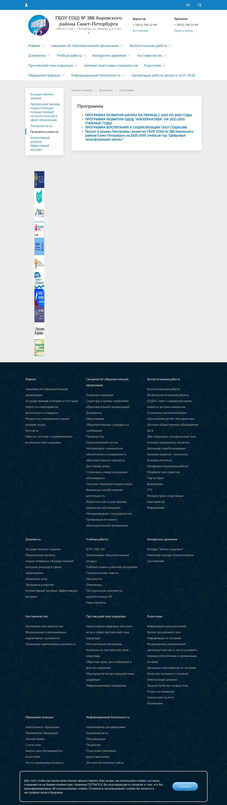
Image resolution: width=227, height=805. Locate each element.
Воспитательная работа (148, 45)
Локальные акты (41, 126)
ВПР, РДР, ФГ (95, 549)
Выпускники (155, 484)
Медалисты (94, 579)
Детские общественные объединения (173, 425)
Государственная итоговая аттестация (51, 401)
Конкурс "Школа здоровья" (165, 549)
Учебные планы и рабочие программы (112, 567)
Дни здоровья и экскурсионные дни (171, 436)
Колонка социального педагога (168, 442)
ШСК (150, 430)
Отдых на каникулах (161, 691)
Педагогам (93, 745)
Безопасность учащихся (41, 413)
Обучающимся (95, 739)
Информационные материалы (106, 685)
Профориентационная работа (167, 466)
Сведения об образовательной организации (85, 45)
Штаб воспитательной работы (168, 395)
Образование (95, 419)
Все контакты (140, 30)
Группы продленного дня (163, 632)
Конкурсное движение (109, 55)
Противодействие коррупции (50, 65)
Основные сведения (99, 395)
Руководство (95, 436)
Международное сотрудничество (109, 513)
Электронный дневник (162, 679)
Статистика (33, 745)
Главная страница (81, 90)
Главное (34, 45)
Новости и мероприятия (41, 407)
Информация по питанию (164, 638)
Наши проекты (96, 602)
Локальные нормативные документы (50, 644)
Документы (37, 55)
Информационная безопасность (96, 75)
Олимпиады (94, 585)
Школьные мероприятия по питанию (171, 668)
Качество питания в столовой (167, 674)
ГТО (149, 490)
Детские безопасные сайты (104, 762)
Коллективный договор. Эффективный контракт (40, 143)
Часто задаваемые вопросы (44, 762)
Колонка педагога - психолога (167, 454)
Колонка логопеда (159, 460)
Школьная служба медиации (166, 448)
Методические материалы (104, 644)
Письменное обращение (41, 733)
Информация (155, 508)
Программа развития (44, 132)
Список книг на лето (160, 697)
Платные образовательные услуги (109, 484)
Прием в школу (183, 30)
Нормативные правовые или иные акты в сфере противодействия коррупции (109, 632)
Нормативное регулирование (106, 727)
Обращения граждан (44, 75)
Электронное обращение (42, 727)
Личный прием (35, 739)
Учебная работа (69, 55)
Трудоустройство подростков (167, 685)
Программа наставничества (44, 626)
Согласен (185, 786)
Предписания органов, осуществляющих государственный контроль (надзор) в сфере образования (45, 112)
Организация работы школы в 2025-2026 (163, 75)
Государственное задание (41, 96)
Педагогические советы (102, 573)
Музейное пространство (163, 472)
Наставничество (149, 55)
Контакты (32, 430)
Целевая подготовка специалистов (111, 65)
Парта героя (155, 478)
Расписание (155, 703)
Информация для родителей (166, 626)
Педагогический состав (102, 442)
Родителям (152, 65)
